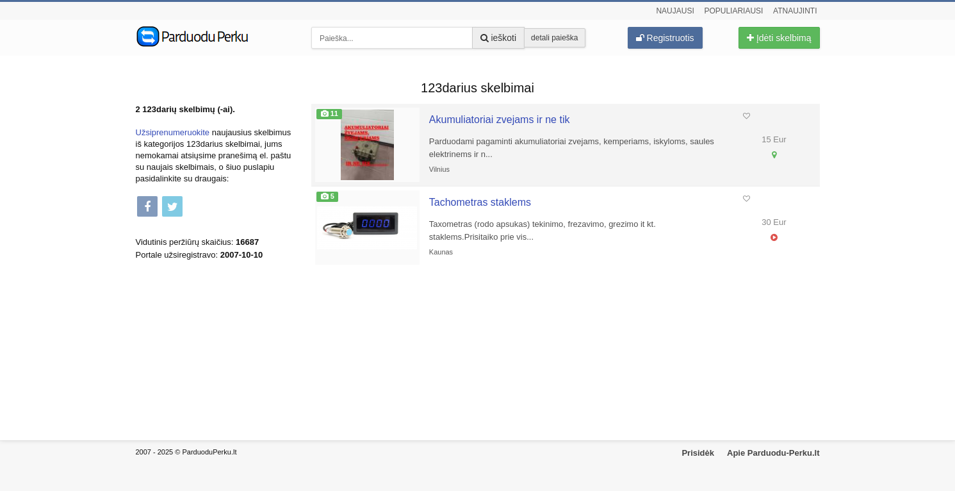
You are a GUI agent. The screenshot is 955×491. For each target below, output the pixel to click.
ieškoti (498, 38)
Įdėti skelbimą (779, 38)
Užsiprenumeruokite (173, 132)
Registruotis (665, 38)
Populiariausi (733, 10)
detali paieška (554, 37)
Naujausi (675, 10)
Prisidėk (698, 453)
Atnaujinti (795, 10)
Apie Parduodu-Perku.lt (773, 453)
